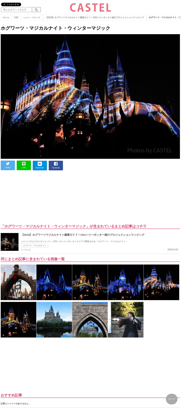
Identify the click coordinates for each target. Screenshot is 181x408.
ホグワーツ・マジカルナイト (34, 246)
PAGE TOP (171, 399)
